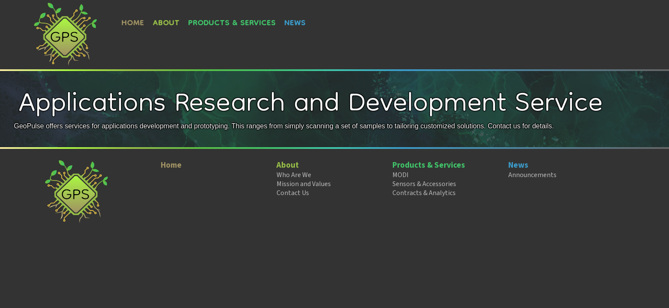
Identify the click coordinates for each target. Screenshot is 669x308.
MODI (400, 175)
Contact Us (293, 193)
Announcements (532, 175)
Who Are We (294, 175)
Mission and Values (304, 184)
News (295, 23)
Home (132, 23)
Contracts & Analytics (424, 193)
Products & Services (232, 23)
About (166, 23)
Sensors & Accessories (424, 184)
